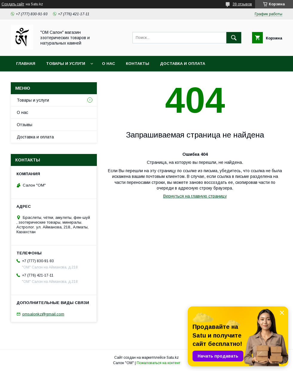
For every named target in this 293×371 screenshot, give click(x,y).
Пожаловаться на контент (158, 363)
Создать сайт (12, 4)
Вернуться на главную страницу (195, 196)
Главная (25, 63)
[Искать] (233, 37)
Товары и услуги (65, 63)
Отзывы (24, 124)
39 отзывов (242, 4)
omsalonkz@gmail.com (43, 314)
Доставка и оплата (182, 63)
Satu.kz (173, 357)
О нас (108, 63)
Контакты (137, 63)
